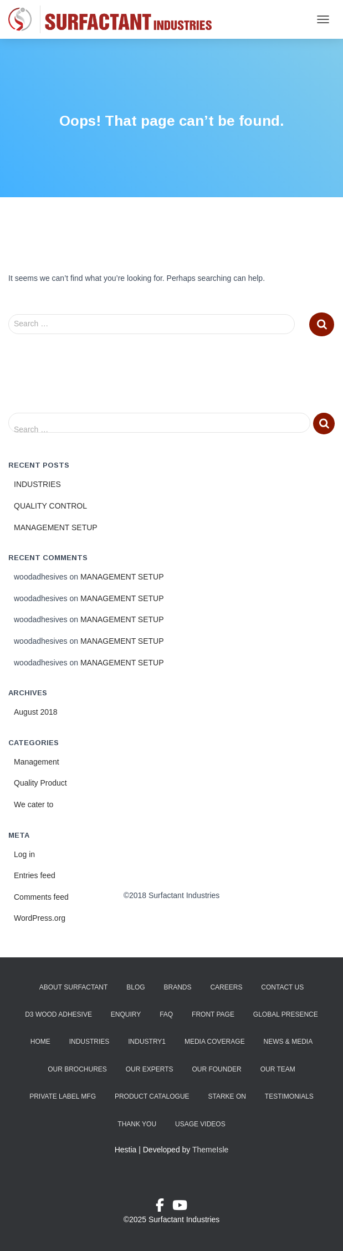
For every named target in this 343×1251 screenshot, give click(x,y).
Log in (24, 854)
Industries (89, 1041)
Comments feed (41, 897)
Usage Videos (200, 1124)
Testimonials (289, 1096)
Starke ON (226, 1096)
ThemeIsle (210, 1149)
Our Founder (216, 1069)
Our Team (277, 1069)
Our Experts (149, 1069)
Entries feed (34, 875)
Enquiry (126, 1014)
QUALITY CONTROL (50, 505)
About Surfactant (73, 987)
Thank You (136, 1124)
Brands (178, 987)
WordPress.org (39, 918)
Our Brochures (77, 1069)
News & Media (288, 1041)
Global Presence (285, 1014)
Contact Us (282, 987)
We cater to (33, 804)
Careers (226, 987)
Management (36, 761)
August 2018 (36, 711)
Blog (135, 987)
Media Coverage (215, 1041)
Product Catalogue (152, 1096)
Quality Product (40, 782)
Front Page (213, 1014)
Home (40, 1041)
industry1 (147, 1041)
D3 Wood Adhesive (58, 1014)
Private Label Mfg (62, 1096)
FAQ (166, 1014)
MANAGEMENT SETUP (56, 527)
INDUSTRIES (37, 484)
